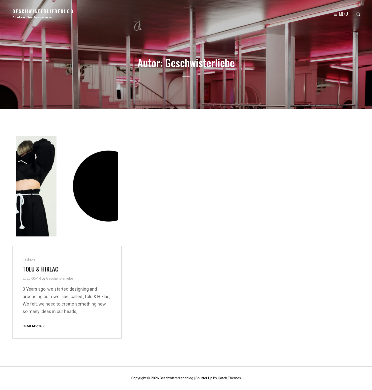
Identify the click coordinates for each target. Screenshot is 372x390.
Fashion (29, 259)
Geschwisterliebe (59, 278)
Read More (34, 325)
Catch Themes (229, 378)
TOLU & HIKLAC (40, 268)
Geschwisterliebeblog (43, 11)
